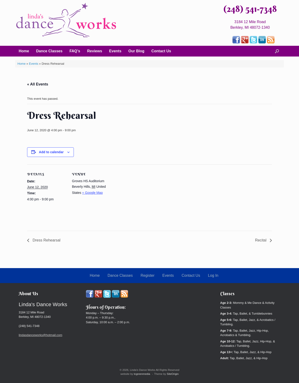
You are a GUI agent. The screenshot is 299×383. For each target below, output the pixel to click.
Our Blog (136, 51)
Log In (213, 275)
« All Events (37, 84)
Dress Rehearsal (46, 240)
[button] (277, 51)
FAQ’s (74, 51)
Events (115, 51)
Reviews (94, 51)
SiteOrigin (173, 373)
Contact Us (161, 51)
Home (24, 51)
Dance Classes (49, 51)
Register (148, 275)
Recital (261, 240)
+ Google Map (92, 193)
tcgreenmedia (142, 373)
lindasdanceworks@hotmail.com (40, 335)
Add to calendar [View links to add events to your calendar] (51, 152)
